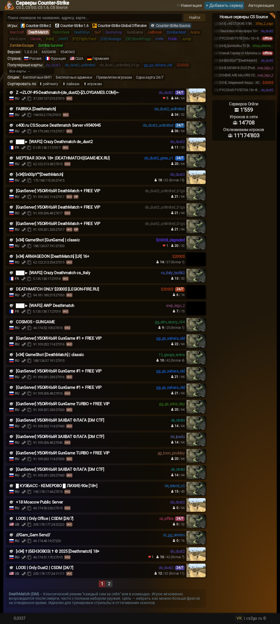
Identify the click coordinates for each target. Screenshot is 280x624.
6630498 (49, 52)
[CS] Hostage (110, 39)
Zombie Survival (50, 45)
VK (239, 618)
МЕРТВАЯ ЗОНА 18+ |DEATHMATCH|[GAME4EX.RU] (63, 158)
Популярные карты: (25, 65)
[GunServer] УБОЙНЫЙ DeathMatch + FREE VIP (58, 190)
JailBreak (154, 32)
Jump (186, 39)
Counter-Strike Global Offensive (122, 25)
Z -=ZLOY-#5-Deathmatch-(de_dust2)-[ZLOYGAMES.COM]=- (67, 92)
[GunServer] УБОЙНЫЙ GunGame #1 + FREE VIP (58, 338)
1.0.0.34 (30, 52)
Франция (58, 58)
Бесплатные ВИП (37, 77)
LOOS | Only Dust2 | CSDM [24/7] (44, 567)
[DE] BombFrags (138, 39)
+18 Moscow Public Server (39, 502)
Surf (97, 32)
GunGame (135, 32)
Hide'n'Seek (61, 32)
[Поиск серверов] (94, 18)
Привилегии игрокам (114, 77)
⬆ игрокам (92, 84)
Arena (195, 32)
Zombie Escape (22, 45)
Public (172, 39)
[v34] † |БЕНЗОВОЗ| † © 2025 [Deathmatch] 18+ (58, 551)
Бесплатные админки (74, 77)
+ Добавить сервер (224, 5)
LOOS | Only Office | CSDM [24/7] (44, 518)
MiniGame (18, 39)
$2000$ (183, 65)
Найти (194, 17)
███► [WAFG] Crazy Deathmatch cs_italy (53, 272)
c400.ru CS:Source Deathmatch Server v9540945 (58, 125)
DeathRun (82, 32)
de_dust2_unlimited (80, 65)
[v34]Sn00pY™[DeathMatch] (39, 174)
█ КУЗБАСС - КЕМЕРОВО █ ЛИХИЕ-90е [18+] (56, 485)
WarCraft (17, 32)
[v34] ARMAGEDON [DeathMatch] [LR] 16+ (52, 256)
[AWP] (63, 39)
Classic (35, 39)
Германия (100, 58)
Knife (159, 39)
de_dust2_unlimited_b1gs (119, 65)
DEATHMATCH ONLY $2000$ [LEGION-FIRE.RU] (57, 289)
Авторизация (261, 5)
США (79, 58)
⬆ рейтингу (48, 84)
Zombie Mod (176, 32)
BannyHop (113, 32)
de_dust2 (53, 65)
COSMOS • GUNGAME (35, 322)
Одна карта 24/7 (150, 77)
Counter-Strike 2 (38, 25)
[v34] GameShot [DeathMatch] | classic (50, 354)
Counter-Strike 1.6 (74, 25)
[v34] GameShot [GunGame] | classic (48, 240)
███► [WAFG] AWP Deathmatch (45, 305)
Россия (35, 58)
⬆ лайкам (70, 84)
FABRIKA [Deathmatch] (36, 109)
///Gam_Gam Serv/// (33, 535)
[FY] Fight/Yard (84, 39)
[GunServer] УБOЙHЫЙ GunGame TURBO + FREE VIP (62, 403)
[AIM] (50, 39)
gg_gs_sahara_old (158, 65)
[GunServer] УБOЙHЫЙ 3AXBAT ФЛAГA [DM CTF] (60, 420)
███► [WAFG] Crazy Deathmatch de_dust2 (54, 141)
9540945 (67, 52)
